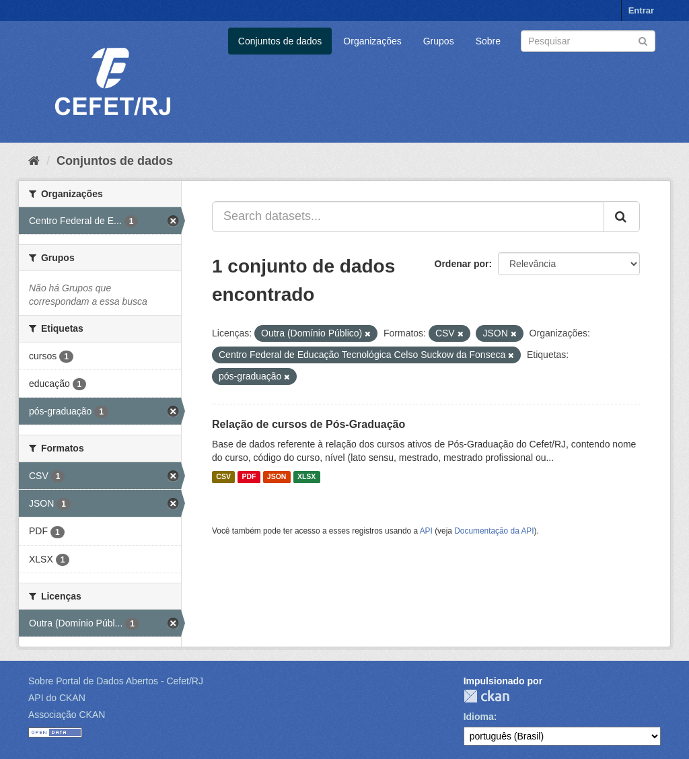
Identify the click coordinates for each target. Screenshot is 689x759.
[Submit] (643, 40)
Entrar (641, 10)
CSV (223, 477)
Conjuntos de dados (280, 41)
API (426, 531)
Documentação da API (494, 531)
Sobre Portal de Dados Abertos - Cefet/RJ (115, 681)
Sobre (488, 41)
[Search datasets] (588, 41)
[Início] (34, 161)
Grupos (438, 41)
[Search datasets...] (408, 216)
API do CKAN (56, 697)
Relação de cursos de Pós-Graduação (308, 424)
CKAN (486, 696)
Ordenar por (462, 263)
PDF (249, 477)
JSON (277, 477)
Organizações (372, 41)
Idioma (479, 716)
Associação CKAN (66, 714)
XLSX (306, 477)
